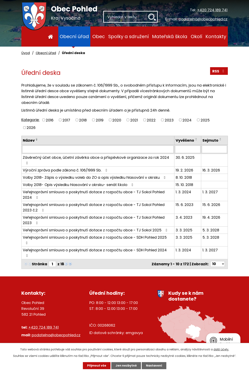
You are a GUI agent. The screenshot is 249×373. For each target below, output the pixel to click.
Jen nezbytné (126, 366)
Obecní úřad (74, 36)
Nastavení (154, 366)
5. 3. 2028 (210, 230)
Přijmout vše (96, 366)
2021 (134, 119)
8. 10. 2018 (184, 177)
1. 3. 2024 (183, 191)
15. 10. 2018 (184, 184)
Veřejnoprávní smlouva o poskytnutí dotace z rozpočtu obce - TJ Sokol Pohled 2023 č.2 (94, 207)
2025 (205, 119)
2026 (31, 127)
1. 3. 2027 (210, 191)
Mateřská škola (169, 36)
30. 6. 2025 (185, 157)
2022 (151, 119)
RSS (219, 71)
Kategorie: (30, 119)
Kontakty (215, 36)
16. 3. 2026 (211, 170)
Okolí (196, 36)
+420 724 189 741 (212, 10)
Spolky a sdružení (128, 36)
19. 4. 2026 (211, 217)
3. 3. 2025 (184, 230)
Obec (98, 36)
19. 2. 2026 (184, 170)
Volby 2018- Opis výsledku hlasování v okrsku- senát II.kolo (79, 184)
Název (29, 140)
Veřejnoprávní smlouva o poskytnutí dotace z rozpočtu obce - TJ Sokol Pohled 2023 (94, 220)
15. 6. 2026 (211, 204)
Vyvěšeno (185, 140)
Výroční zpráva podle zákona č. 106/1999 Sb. (66, 170)
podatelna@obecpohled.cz (203, 19)
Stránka (39, 263)
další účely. (221, 349)
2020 (116, 119)
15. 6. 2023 (184, 204)
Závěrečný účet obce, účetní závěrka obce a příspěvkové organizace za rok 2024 (96, 160)
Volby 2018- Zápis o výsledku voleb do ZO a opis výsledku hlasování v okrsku (95, 177)
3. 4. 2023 (184, 217)
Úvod (50, 36)
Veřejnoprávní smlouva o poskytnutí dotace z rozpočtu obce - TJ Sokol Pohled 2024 (94, 194)
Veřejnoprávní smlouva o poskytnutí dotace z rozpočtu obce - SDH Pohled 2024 (95, 252)
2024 (187, 119)
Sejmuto (210, 140)
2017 (66, 119)
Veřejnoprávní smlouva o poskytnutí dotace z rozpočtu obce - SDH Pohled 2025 (95, 240)
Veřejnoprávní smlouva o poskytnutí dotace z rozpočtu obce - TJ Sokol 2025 (96, 230)
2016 (49, 119)
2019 (99, 119)
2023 (169, 119)
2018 (83, 119)
